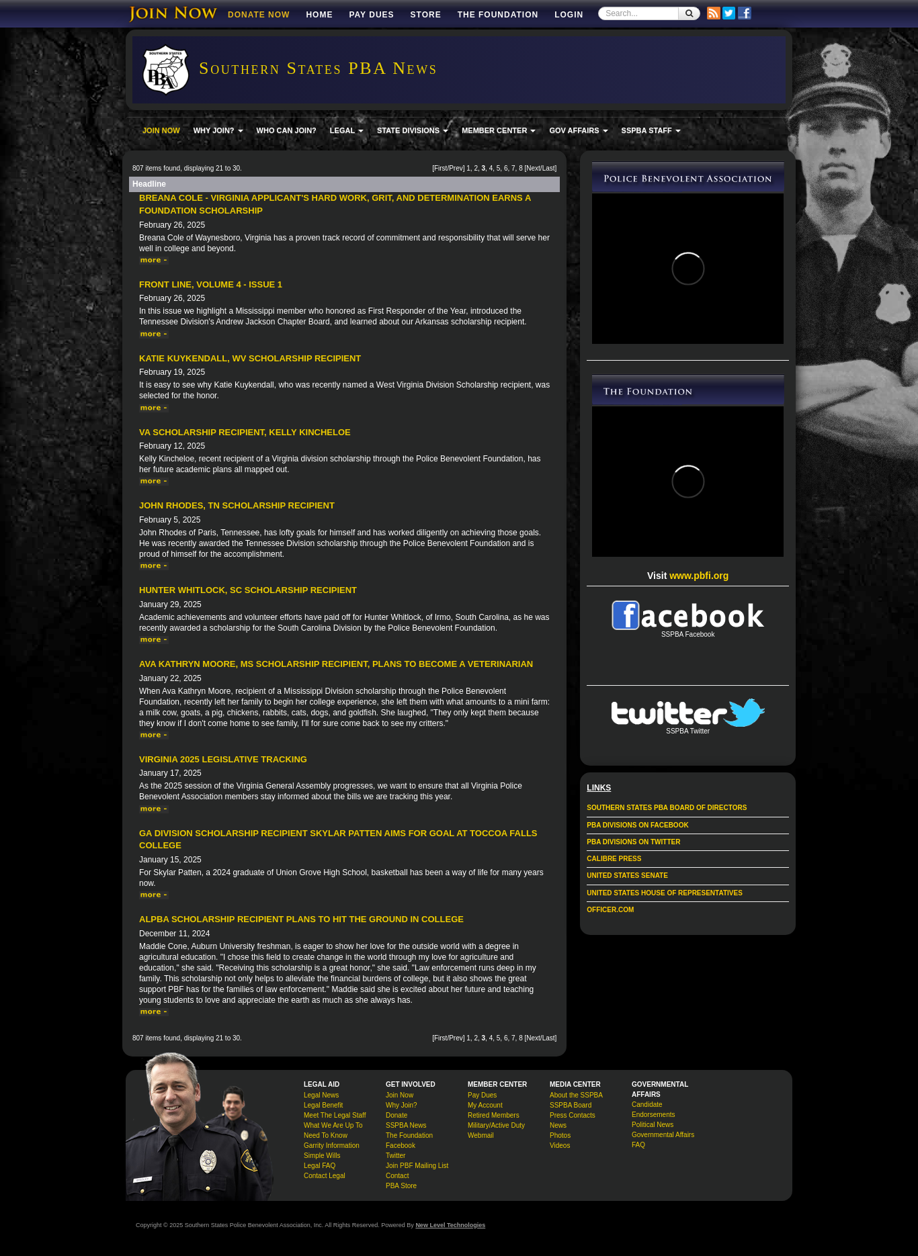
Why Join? (401, 1105)
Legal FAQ (319, 1165)
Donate (396, 1115)
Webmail (481, 1135)
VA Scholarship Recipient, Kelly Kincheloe (245, 432)
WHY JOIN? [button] (218, 130)
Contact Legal (324, 1175)
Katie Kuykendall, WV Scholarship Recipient (250, 358)
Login (568, 14)
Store (426, 14)
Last (548, 168)
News (558, 1125)
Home (319, 14)
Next (533, 168)
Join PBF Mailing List (417, 1165)
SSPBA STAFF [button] (651, 130)
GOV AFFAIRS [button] (578, 130)
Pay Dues (371, 14)
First (440, 168)
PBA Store (401, 1186)
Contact (397, 1175)
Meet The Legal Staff (335, 1115)
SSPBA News (406, 1125)
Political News (652, 1124)
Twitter (395, 1155)
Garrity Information (332, 1145)
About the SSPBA (576, 1095)
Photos (560, 1135)
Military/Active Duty (496, 1125)
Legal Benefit (323, 1105)
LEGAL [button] (347, 130)
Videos (560, 1145)
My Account (485, 1105)
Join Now (399, 1095)
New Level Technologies (450, 1225)
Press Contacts (572, 1115)
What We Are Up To (333, 1125)
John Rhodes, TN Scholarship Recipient (237, 505)
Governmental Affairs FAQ (663, 1140)
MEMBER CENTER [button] (499, 130)
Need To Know (325, 1135)
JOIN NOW (161, 130)
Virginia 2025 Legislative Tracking (223, 759)
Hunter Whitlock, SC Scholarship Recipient (248, 590)
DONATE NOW (259, 14)
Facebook (400, 1145)
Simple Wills (322, 1155)
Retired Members (493, 1115)
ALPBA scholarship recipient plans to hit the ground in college (301, 919)
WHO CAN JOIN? (287, 130)
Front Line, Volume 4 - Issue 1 (210, 284)
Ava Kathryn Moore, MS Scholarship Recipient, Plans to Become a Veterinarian (336, 664)
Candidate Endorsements (653, 1109)
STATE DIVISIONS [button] (412, 130)
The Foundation (498, 14)
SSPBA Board (570, 1105)
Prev (456, 168)
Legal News (321, 1095)
